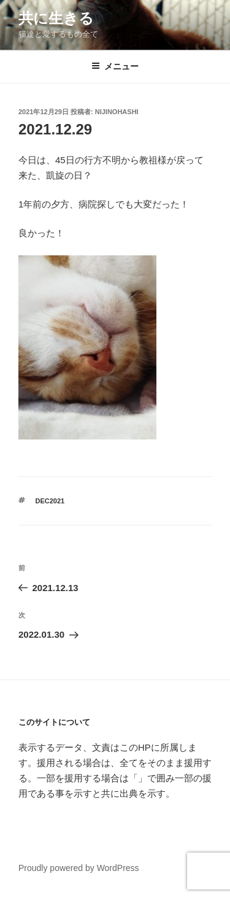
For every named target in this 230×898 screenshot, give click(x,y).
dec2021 (50, 501)
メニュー (115, 66)
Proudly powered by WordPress (78, 868)
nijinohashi (117, 111)
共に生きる (56, 18)
